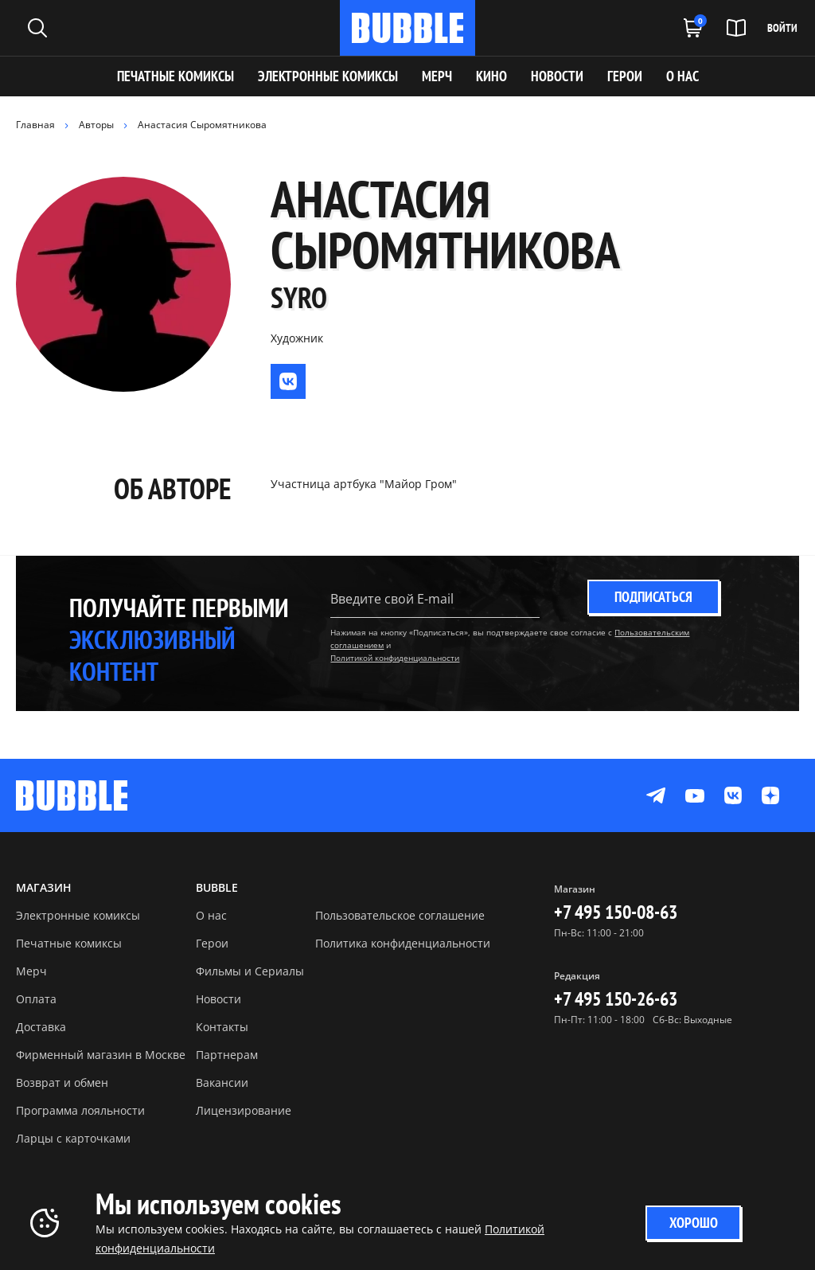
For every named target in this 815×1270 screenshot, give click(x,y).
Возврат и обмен (62, 1082)
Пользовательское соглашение (400, 915)
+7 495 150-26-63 (615, 999)
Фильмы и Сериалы (250, 971)
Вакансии (222, 1082)
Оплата (36, 998)
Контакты (222, 1026)
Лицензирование (243, 1110)
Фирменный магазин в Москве (100, 1054)
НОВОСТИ (557, 76)
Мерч (31, 971)
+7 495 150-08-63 (615, 912)
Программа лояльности (80, 1110)
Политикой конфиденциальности (394, 657)
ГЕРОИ (624, 76)
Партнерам (227, 1054)
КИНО (491, 76)
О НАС (682, 76)
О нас (211, 915)
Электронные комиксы (328, 76)
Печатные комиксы (175, 76)
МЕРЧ (437, 76)
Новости (218, 998)
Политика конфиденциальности (402, 943)
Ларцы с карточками (73, 1138)
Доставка (41, 1026)
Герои (212, 943)
